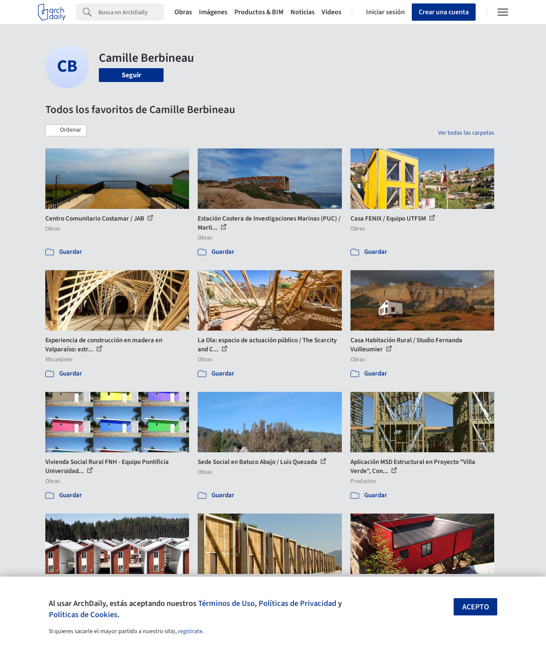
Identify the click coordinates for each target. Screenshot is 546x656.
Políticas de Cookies (83, 614)
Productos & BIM (259, 12)
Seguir (131, 75)
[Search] (131, 12)
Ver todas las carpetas (466, 133)
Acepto (475, 607)
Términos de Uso (226, 603)
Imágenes (213, 12)
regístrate (190, 631)
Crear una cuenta (444, 12)
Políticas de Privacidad (297, 603)
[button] (66, 130)
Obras (183, 12)
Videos (331, 12)
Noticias (302, 12)
